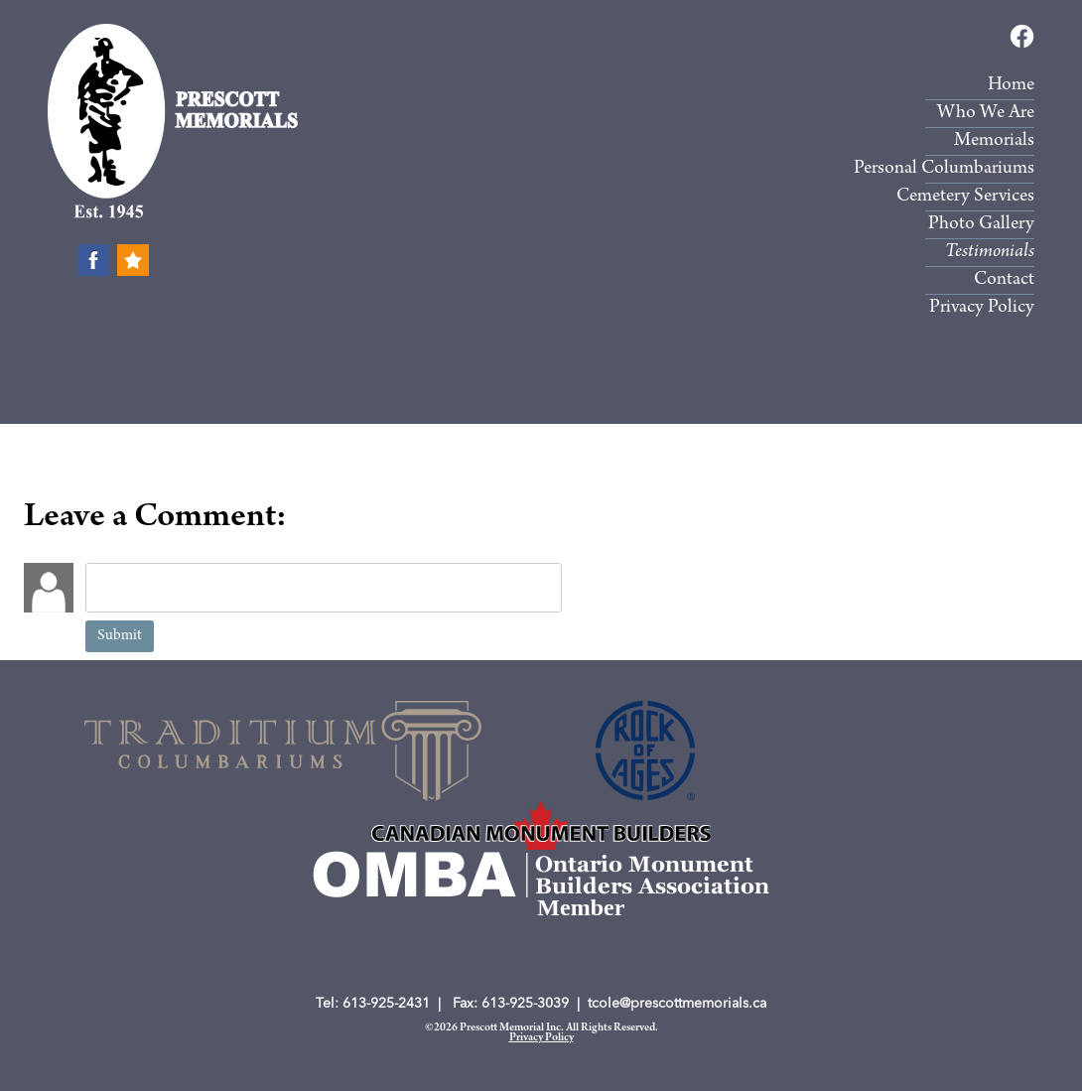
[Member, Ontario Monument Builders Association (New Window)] (541, 826)
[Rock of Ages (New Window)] (645, 750)
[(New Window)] (282, 751)
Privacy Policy (541, 1038)
